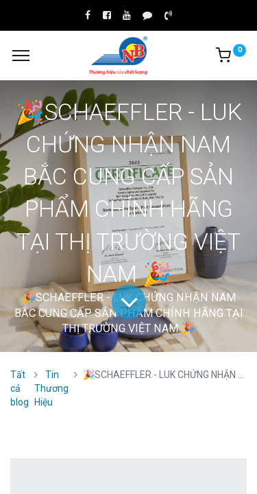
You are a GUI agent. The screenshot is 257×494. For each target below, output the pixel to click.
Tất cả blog (19, 388)
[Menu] (21, 55)
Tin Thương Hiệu (51, 388)
